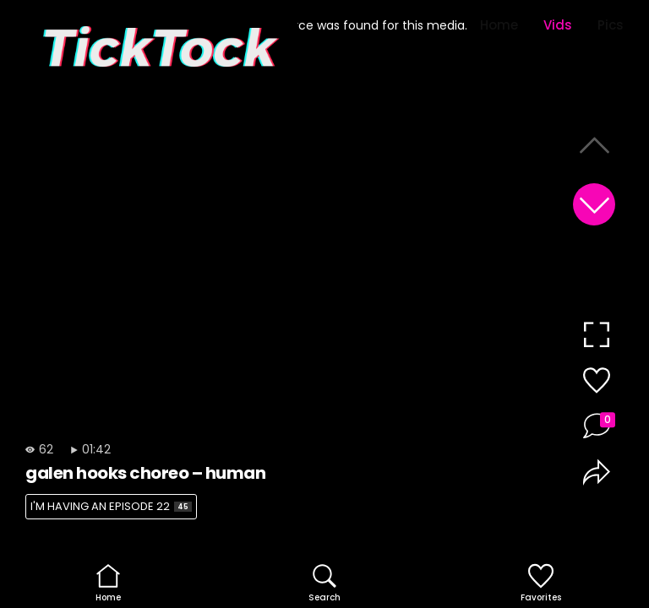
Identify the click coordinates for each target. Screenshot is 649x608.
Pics (610, 25)
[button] (594, 204)
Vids (557, 25)
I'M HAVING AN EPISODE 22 (111, 506)
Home (499, 25)
